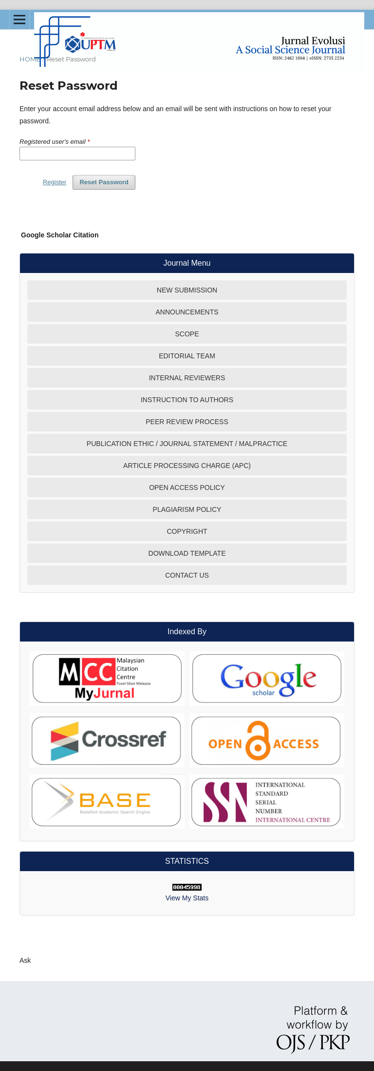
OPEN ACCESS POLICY (187, 487)
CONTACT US (187, 575)
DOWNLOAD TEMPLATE (187, 553)
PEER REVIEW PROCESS (187, 422)
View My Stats (187, 898)
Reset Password (104, 182)
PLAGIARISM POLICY (187, 509)
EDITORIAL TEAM (187, 356)
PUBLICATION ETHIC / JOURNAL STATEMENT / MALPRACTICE (187, 444)
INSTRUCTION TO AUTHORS (187, 400)
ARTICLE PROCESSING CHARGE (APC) (187, 465)
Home (29, 59)
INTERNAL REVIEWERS (187, 378)
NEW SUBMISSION (187, 290)
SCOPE (187, 334)
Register (54, 182)
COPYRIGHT (187, 531)
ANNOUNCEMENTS (186, 312)
